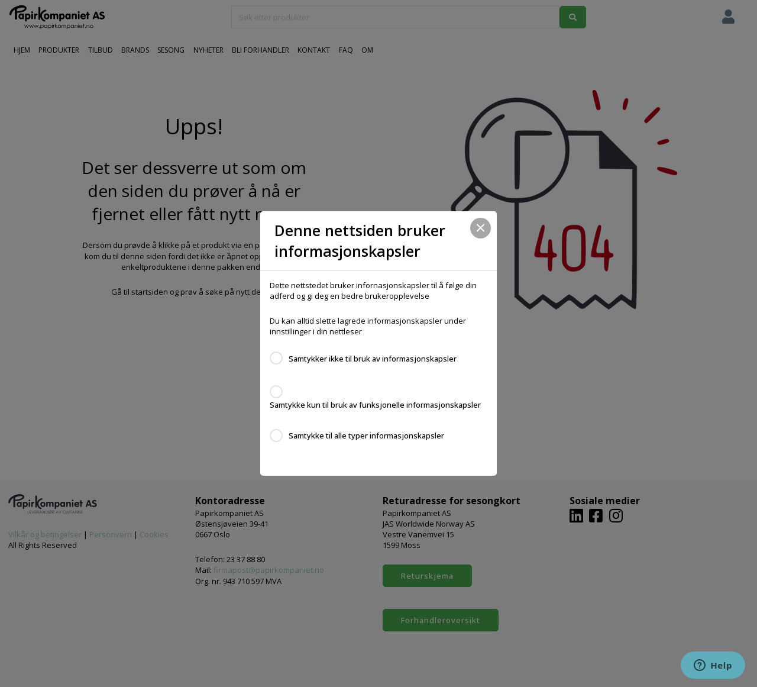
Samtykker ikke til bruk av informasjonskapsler (373, 358)
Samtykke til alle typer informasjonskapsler (366, 435)
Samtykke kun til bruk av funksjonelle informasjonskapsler (375, 404)
